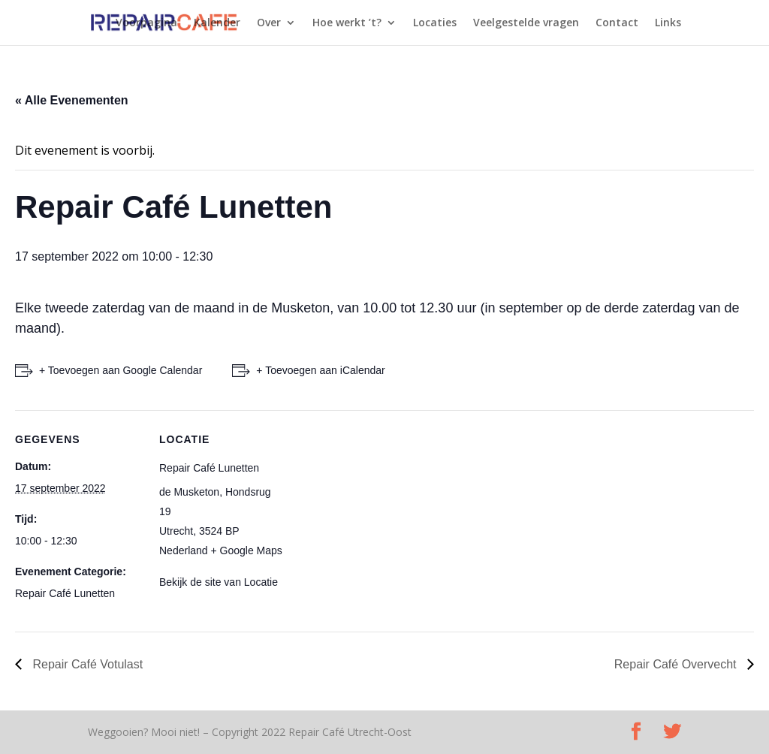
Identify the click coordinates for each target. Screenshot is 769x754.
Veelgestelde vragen (526, 23)
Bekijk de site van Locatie (218, 582)
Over (269, 23)
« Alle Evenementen (71, 100)
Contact (617, 23)
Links (668, 23)
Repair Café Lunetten (65, 593)
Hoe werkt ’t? (346, 23)
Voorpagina (146, 23)
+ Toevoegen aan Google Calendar (120, 370)
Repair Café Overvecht (677, 664)
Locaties (435, 23)
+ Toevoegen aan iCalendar (320, 370)
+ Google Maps (246, 550)
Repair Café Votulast (86, 664)
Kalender (217, 23)
